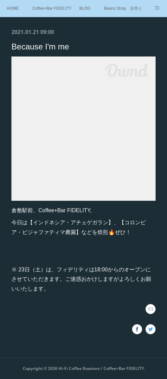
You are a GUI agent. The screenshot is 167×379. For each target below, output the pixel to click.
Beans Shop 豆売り (123, 8)
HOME (13, 8)
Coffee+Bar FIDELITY (52, 8)
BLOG (84, 8)
